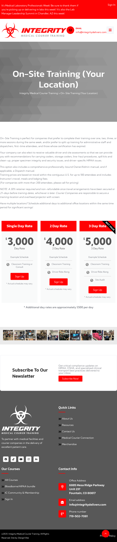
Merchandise (67, 444)
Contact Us (66, 431)
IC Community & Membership (20, 492)
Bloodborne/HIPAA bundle (18, 486)
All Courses (10, 480)
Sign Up (19, 276)
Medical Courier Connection (76, 438)
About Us (65, 418)
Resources (66, 425)
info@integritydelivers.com (91, 32)
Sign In (111, 5)
